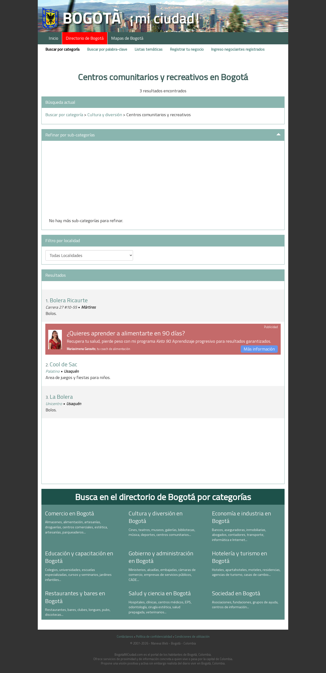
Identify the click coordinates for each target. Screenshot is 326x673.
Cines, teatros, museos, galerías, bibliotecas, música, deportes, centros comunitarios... (162, 532)
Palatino (53, 371)
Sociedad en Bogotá (236, 593)
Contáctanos (125, 636)
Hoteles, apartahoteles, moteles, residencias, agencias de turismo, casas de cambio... (246, 572)
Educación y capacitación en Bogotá (79, 557)
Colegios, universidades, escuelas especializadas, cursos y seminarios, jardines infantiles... (78, 574)
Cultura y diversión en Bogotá (155, 517)
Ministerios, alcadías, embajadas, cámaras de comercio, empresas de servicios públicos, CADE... (162, 574)
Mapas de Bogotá (127, 38)
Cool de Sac (63, 364)
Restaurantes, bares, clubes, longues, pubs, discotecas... (77, 612)
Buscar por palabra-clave (107, 49)
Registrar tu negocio (187, 49)
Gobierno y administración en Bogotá (161, 557)
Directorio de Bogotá (85, 38)
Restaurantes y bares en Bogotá (75, 597)
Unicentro (54, 404)
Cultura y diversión (104, 114)
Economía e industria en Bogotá (241, 517)
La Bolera (61, 396)
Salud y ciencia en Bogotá (160, 593)
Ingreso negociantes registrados (238, 49)
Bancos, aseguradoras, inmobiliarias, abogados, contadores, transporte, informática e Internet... (239, 534)
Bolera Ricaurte (69, 300)
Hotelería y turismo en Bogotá (239, 557)
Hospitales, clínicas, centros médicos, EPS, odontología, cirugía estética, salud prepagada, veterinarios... (160, 607)
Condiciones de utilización (192, 636)
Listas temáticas (148, 49)
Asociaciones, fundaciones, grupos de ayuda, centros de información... (245, 604)
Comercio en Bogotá (69, 513)
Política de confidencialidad (154, 636)
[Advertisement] (163, 181)
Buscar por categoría (62, 49)
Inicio (53, 38)
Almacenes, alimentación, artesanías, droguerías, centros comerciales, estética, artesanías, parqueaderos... (76, 527)
